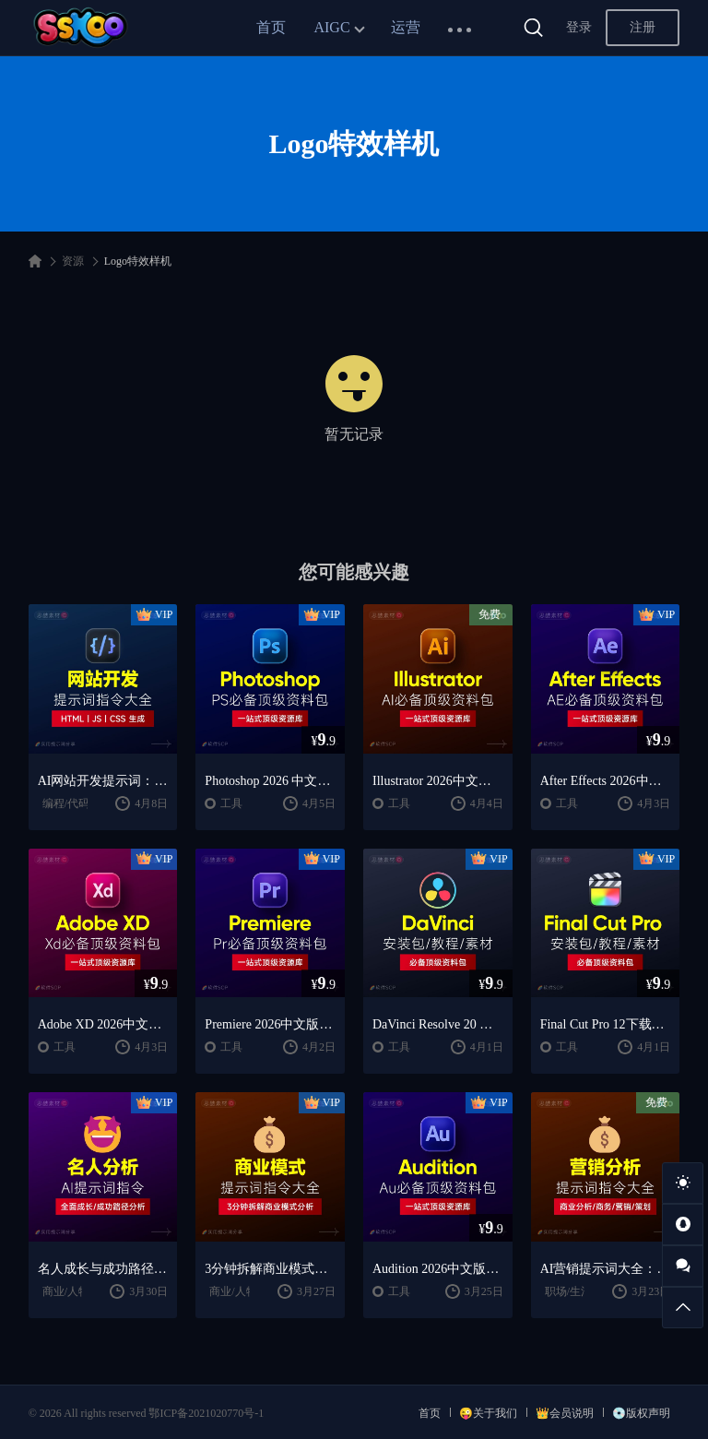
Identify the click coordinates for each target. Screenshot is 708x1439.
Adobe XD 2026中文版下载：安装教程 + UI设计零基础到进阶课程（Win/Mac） (103, 1024)
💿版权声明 (641, 1413)
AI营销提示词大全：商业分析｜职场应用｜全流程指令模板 (605, 1269)
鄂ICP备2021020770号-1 (206, 1413)
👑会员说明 (565, 1413)
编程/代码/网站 (78, 803)
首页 (271, 27)
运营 (405, 27)
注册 (642, 27)
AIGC (331, 27)
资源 (73, 261)
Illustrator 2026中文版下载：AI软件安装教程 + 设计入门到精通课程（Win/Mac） (437, 781)
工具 (231, 803)
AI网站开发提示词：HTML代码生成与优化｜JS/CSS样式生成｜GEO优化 (103, 781)
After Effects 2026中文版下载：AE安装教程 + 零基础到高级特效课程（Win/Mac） (605, 781)
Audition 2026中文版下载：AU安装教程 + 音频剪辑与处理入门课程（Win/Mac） (437, 1269)
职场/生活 (568, 1291)
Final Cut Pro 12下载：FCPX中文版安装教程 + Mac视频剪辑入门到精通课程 (605, 1024)
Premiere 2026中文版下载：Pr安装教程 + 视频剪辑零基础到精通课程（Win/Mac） (270, 1024)
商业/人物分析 (77, 1291)
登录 (579, 27)
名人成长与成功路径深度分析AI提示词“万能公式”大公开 (103, 1269)
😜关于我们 (488, 1413)
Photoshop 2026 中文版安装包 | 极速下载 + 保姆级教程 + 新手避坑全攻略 (270, 781)
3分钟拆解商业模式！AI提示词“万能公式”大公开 (270, 1269)
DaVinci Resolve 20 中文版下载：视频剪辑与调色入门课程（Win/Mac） (437, 1024)
